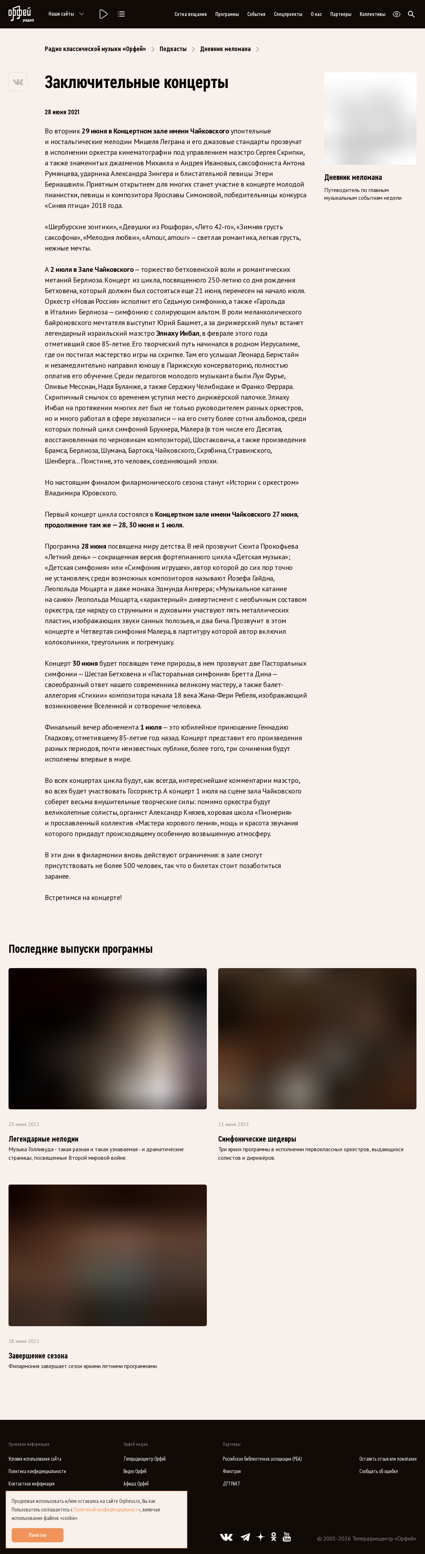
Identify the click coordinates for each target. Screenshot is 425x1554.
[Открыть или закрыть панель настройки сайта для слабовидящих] (397, 14)
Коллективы (372, 14)
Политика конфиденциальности (37, 1471)
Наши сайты (68, 14)
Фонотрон (232, 1471)
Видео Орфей (135, 1471)
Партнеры (340, 14)
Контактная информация (32, 1484)
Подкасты (173, 49)
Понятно (37, 1535)
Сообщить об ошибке (378, 1471)
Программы (227, 14)
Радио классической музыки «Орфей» (95, 49)
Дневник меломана (225, 49)
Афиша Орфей (136, 1484)
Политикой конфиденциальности (107, 1509)
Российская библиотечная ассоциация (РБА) (262, 1459)
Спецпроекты (288, 14)
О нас (316, 14)
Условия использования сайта (35, 1459)
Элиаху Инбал (177, 333)
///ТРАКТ (232, 1484)
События (256, 14)
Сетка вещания (191, 14)
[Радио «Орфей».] (103, 14)
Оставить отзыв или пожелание (387, 1459)
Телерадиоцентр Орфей (144, 1459)
